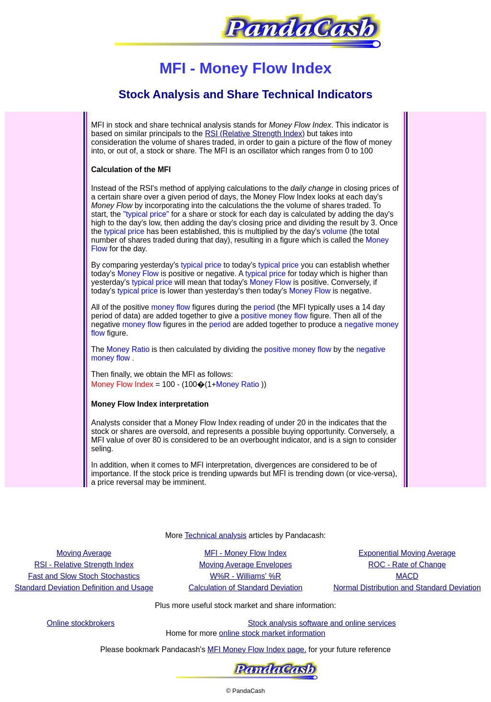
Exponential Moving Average (407, 553)
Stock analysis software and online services (322, 623)
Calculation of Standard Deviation (245, 588)
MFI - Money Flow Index (245, 553)
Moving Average (84, 553)
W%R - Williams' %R (245, 576)
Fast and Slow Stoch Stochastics (84, 576)
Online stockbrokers (81, 623)
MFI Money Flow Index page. (257, 649)
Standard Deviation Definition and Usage (83, 588)
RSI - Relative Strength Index (83, 565)
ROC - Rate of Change (407, 565)
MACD (407, 576)
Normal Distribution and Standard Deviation (407, 588)
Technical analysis (215, 535)
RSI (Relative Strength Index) (254, 133)
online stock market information (272, 633)
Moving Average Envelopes (245, 565)
